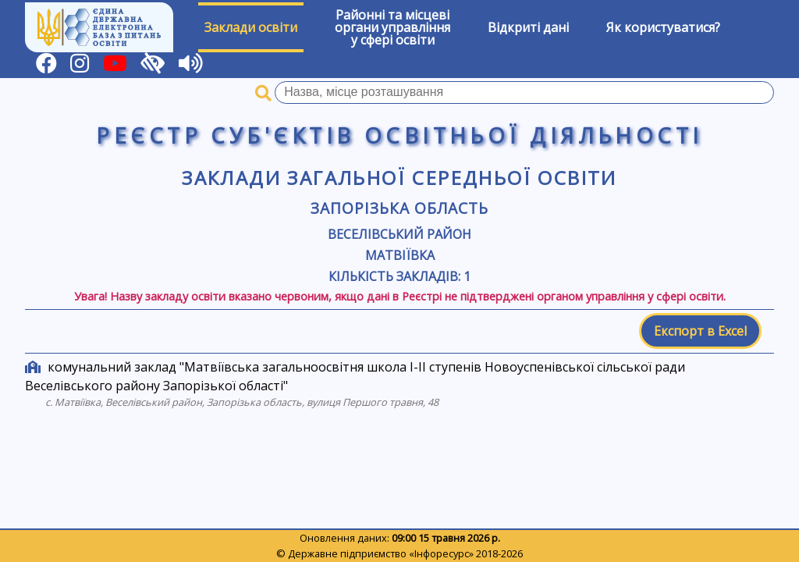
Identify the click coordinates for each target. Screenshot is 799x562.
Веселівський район (399, 234)
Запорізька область (399, 208)
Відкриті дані (528, 27)
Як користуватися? (663, 27)
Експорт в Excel (700, 331)
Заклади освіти (250, 27)
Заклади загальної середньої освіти (399, 177)
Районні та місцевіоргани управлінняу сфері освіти (392, 27)
